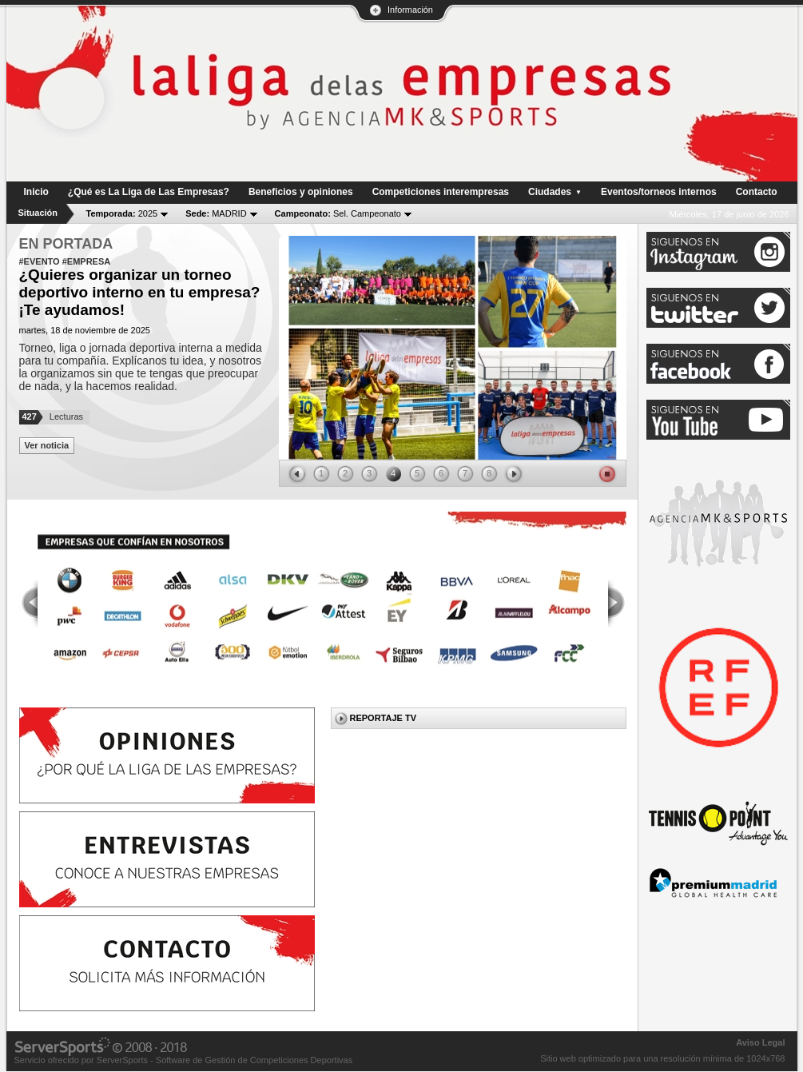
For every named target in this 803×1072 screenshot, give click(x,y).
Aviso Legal (760, 1042)
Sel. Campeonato (338, 213)
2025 (122, 213)
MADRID (215, 213)
